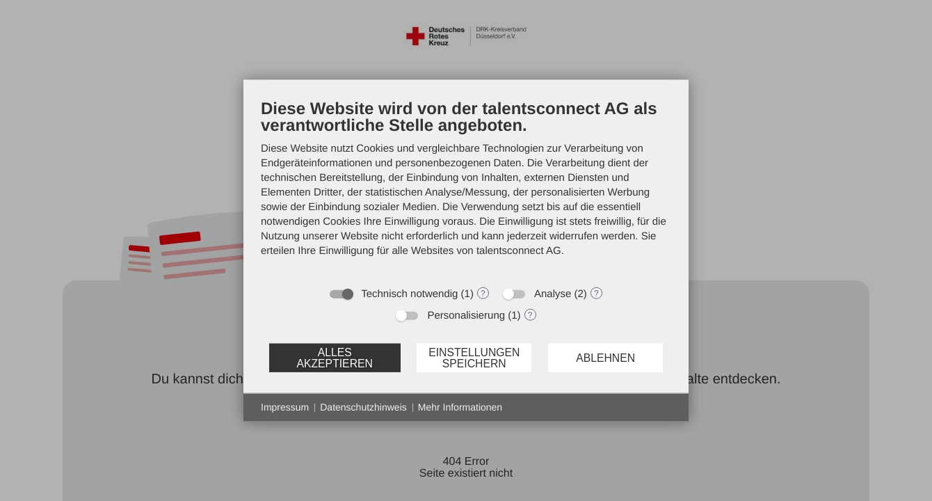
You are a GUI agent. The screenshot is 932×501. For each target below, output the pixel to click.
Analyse (552, 294)
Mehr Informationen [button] (460, 407)
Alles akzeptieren (334, 357)
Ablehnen (605, 357)
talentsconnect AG (518, 251)
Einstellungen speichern (474, 357)
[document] (466, 188)
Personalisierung (466, 315)
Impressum (285, 407)
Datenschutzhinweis (363, 407)
